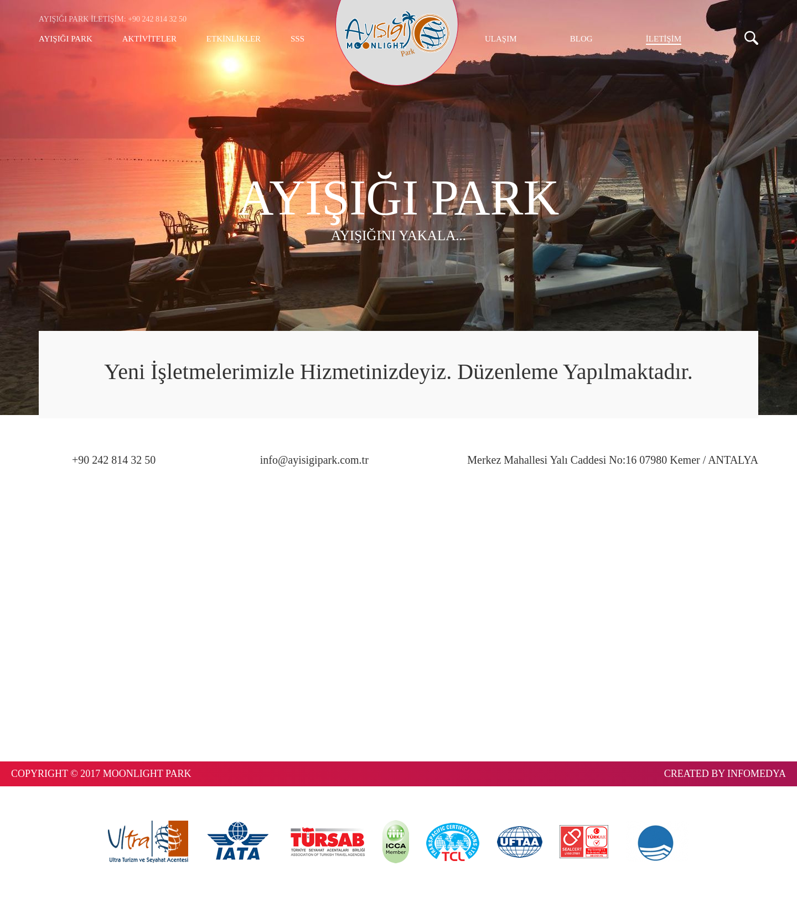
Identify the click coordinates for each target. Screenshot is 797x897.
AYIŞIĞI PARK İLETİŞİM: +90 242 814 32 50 (113, 19)
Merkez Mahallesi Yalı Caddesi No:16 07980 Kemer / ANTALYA (612, 460)
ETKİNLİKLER (233, 38)
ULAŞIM (501, 38)
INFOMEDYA (756, 773)
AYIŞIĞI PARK (65, 38)
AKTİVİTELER (149, 38)
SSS (297, 38)
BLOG (581, 38)
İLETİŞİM (663, 38)
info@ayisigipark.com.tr (314, 460)
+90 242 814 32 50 (114, 460)
